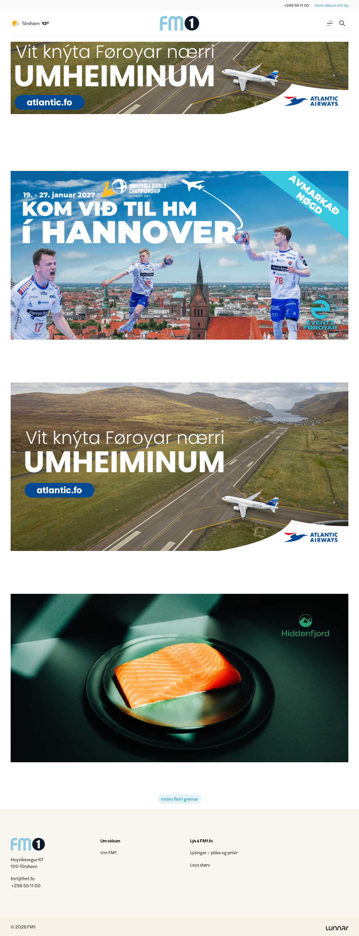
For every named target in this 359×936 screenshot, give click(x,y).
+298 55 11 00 (296, 5)
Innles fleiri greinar (179, 799)
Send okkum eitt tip (331, 5)
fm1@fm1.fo (22, 878)
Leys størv (200, 864)
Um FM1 (108, 852)
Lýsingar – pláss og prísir (214, 852)
